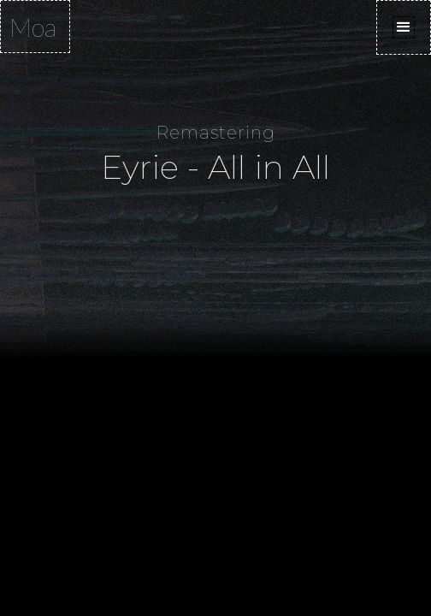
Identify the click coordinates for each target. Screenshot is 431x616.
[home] (35, 26)
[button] (403, 27)
